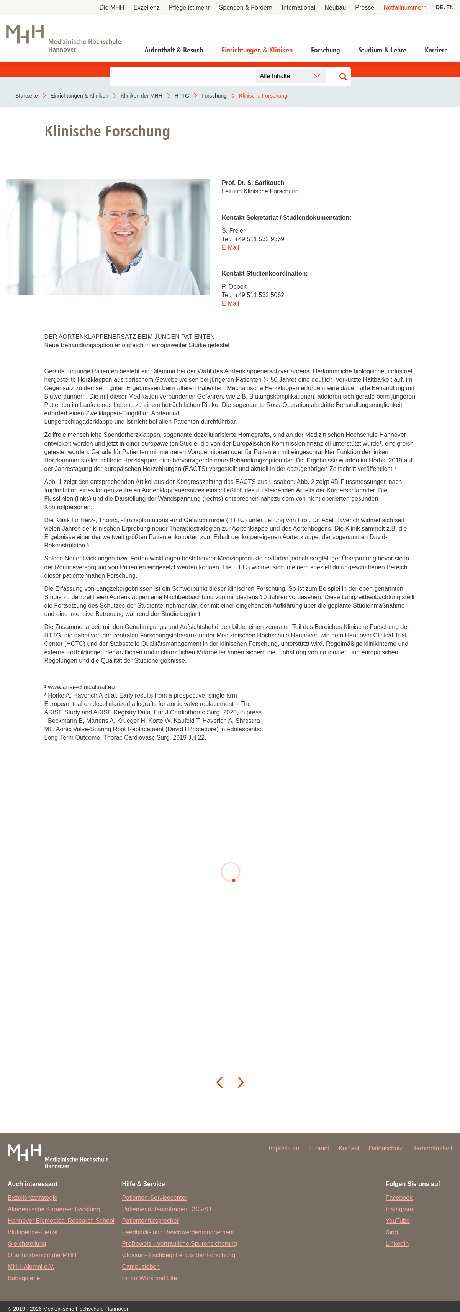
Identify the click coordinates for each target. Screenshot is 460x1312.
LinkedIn (397, 1243)
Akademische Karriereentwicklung (54, 1209)
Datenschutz (386, 1148)
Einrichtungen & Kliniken (257, 50)
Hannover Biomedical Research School (61, 1220)
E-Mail (230, 247)
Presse (364, 7)
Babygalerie (24, 1278)
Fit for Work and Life (149, 1278)
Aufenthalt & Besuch (173, 50)
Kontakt (349, 1148)
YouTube (398, 1220)
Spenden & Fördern (246, 7)
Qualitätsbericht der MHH (42, 1255)
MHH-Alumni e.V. (31, 1266)
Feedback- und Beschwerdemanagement (178, 1232)
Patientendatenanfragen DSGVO (166, 1209)
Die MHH (112, 7)
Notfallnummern (405, 7)
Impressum (284, 1148)
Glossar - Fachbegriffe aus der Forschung (178, 1255)
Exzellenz (146, 7)
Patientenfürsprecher (150, 1220)
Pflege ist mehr (189, 7)
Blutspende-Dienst (33, 1232)
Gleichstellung (27, 1243)
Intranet (318, 1148)
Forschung (325, 50)
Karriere (436, 50)
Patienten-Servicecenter (154, 1197)
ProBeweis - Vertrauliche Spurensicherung (179, 1243)
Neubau (335, 7)
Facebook (399, 1197)
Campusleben (141, 1266)
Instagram (399, 1209)
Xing (392, 1232)
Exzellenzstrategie (32, 1197)
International (298, 7)
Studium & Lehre (382, 50)
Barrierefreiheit (432, 1148)
